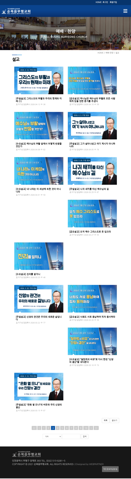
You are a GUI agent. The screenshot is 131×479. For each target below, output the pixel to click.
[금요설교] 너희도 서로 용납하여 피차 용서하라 (92, 317)
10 (86, 428)
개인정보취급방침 (110, 470)
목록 (105, 421)
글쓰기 (114, 421)
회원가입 (113, 2)
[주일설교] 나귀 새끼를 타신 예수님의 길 (89, 189)
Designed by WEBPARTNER (89, 464)
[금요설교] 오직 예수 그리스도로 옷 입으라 (90, 232)
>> (96, 428)
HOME (98, 2)
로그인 (105, 2)
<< (34, 428)
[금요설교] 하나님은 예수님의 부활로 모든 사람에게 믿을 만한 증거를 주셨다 (92, 100)
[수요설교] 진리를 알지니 (28, 274)
